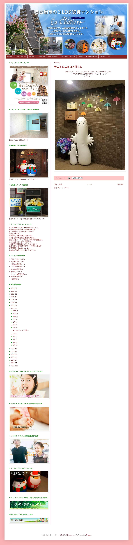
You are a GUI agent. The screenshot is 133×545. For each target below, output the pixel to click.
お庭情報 (14, 279)
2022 (13, 299)
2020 (13, 305)
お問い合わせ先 (52, 56)
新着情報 (9, 56)
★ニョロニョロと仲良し (68, 66)
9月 (14, 319)
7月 (14, 325)
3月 (14, 339)
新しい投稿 (58, 184)
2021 (13, 302)
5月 (14, 334)
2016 (13, 354)
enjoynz (71, 535)
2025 (13, 291)
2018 (13, 349)
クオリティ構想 (16, 266)
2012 (13, 366)
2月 (14, 342)
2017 (13, 351)
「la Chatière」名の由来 (67, 56)
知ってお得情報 (16, 269)
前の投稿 (120, 184)
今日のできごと (16, 259)
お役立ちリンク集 (105, 56)
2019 (13, 308)
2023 (13, 297)
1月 (14, 345)
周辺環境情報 (15, 276)
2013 (13, 363)
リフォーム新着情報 (17, 274)
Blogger (88, 535)
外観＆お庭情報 (16, 264)
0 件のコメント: (61, 178)
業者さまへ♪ (15, 271)
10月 (14, 316)
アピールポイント (20, 56)
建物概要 (31, 56)
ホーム (90, 184)
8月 (14, 322)
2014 (13, 360)
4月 (14, 336)
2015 (13, 357)
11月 (14, 313)
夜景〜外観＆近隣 (91, 56)
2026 (13, 288)
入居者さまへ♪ (15, 261)
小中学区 (80, 56)
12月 (14, 311)
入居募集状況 (41, 56)
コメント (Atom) (63, 188)
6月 (14, 328)
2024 (13, 294)
